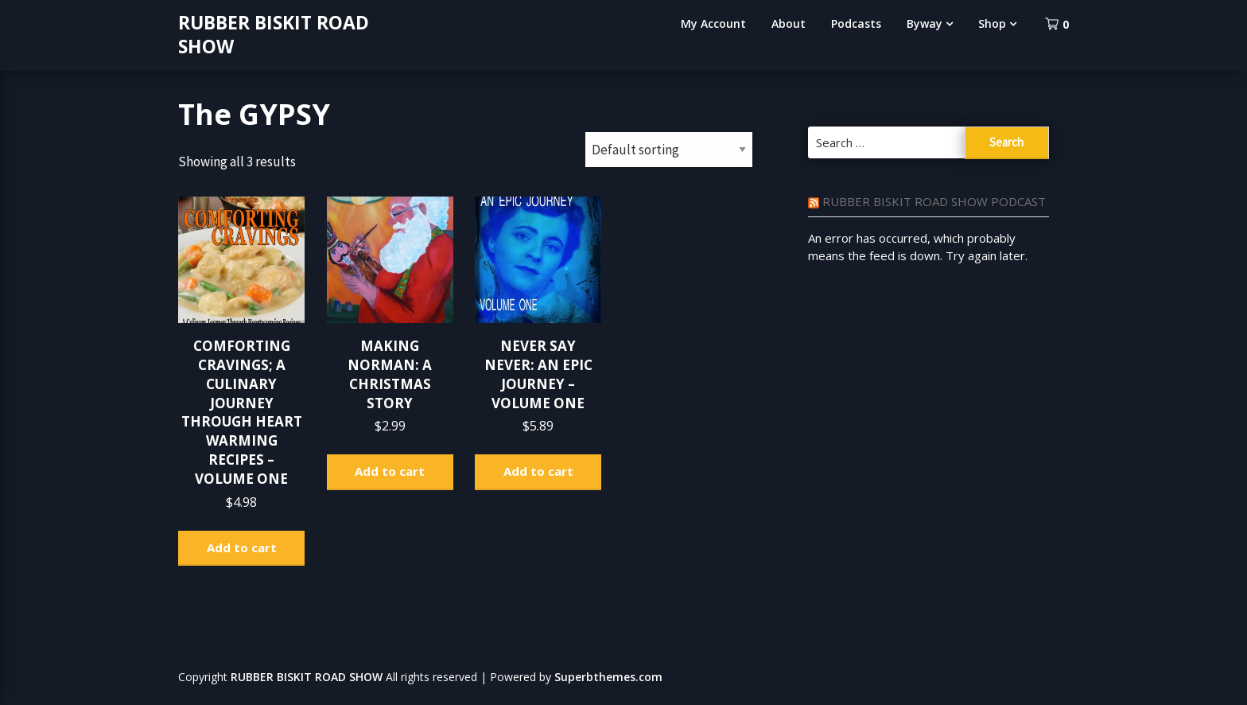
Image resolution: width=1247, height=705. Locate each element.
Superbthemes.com (608, 676)
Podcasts (856, 23)
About (788, 23)
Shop (992, 23)
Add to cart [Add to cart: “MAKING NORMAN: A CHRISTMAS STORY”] (390, 471)
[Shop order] (668, 149)
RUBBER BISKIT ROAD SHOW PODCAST (934, 201)
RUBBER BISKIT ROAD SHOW (273, 34)
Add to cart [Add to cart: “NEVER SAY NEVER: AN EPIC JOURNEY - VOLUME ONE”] (538, 471)
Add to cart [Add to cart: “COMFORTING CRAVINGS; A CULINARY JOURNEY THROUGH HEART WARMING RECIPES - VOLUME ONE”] (242, 547)
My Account (713, 23)
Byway (924, 23)
